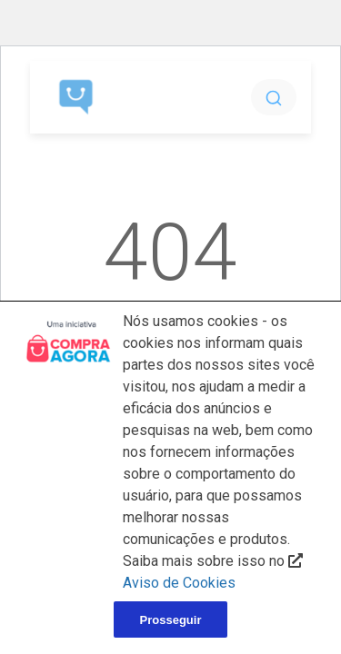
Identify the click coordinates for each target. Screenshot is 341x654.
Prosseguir (171, 620)
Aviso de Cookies (179, 582)
